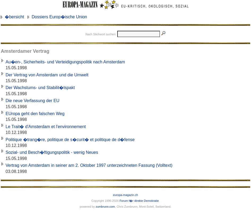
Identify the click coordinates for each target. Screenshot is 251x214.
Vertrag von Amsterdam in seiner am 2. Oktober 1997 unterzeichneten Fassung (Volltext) (89, 165)
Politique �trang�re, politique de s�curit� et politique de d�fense (70, 139)
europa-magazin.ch (125, 194)
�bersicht (14, 17)
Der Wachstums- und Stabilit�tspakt (40, 87)
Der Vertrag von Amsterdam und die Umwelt (47, 75)
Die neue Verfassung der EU (32, 100)
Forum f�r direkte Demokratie (139, 200)
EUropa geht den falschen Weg (35, 113)
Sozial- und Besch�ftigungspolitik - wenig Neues (52, 152)
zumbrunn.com (105, 206)
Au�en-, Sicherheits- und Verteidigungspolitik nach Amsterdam (65, 62)
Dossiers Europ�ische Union (59, 17)
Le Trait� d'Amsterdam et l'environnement (46, 126)
